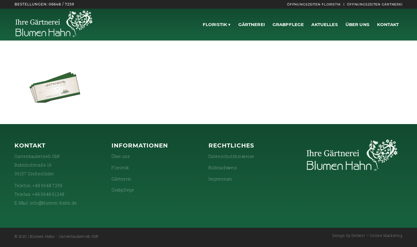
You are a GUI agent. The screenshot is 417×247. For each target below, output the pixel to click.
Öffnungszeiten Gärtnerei (375, 4)
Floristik (120, 167)
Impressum (220, 179)
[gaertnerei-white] (54, 24)
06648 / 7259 (61, 4)
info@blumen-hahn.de (53, 203)
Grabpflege (122, 190)
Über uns (120, 156)
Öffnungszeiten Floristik (314, 4)
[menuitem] (314, 4)
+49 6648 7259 (47, 185)
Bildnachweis (223, 167)
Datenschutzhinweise (231, 156)
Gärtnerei (121, 179)
